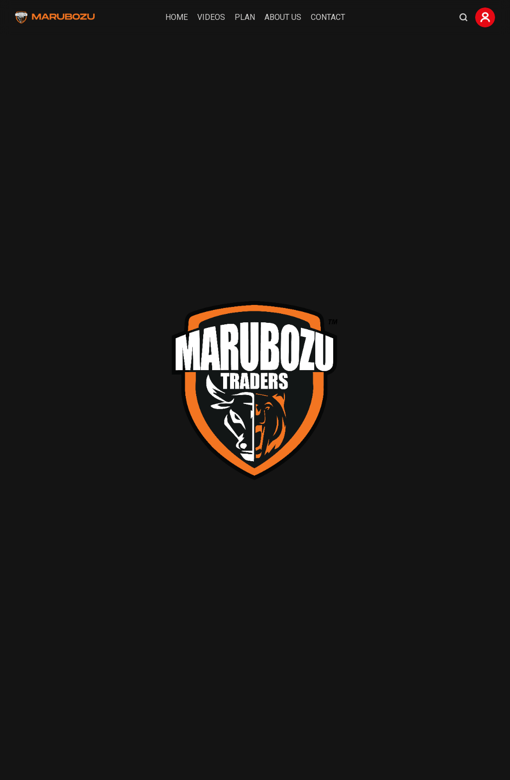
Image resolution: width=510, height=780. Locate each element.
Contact (328, 17)
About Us (282, 17)
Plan (245, 17)
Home (176, 17)
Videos (211, 17)
